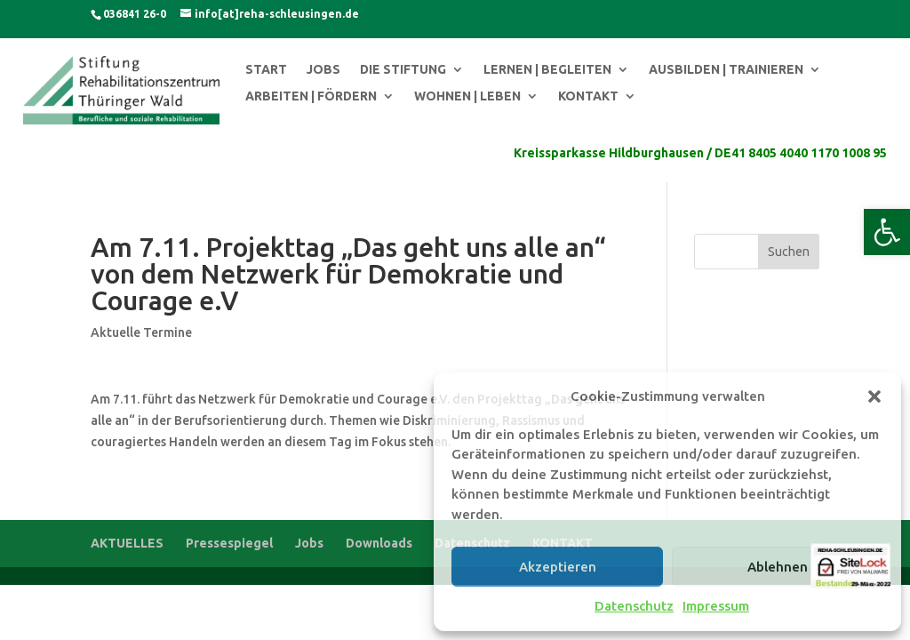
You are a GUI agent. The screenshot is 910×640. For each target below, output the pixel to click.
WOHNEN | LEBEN (467, 96)
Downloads (379, 543)
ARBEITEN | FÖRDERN (311, 96)
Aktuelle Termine (141, 332)
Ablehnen (777, 566)
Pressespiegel (229, 543)
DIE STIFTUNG (403, 69)
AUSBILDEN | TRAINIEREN (726, 69)
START (266, 69)
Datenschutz (634, 605)
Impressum (715, 605)
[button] (887, 232)
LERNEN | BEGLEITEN (547, 69)
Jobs (309, 543)
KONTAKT (588, 96)
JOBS (323, 69)
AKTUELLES (127, 543)
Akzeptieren (557, 566)
